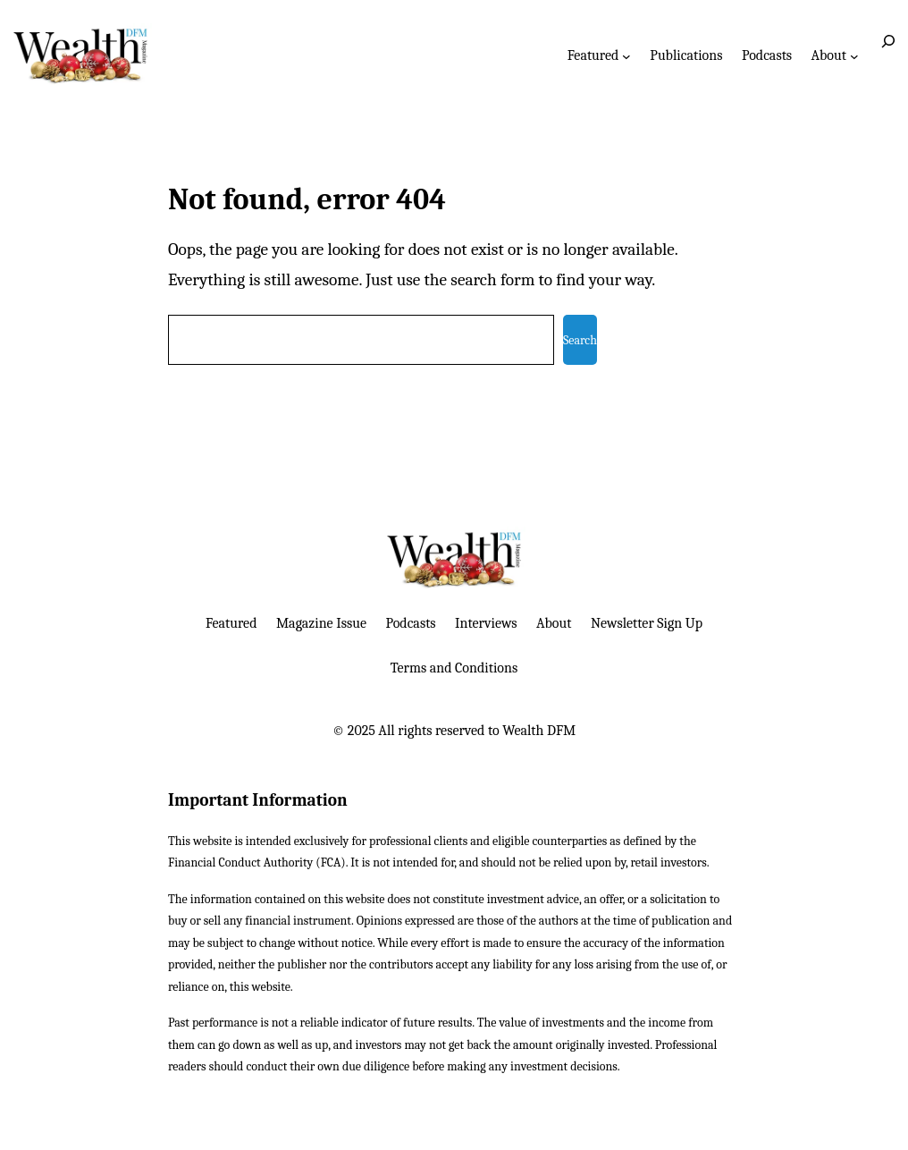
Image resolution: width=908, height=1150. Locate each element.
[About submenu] (854, 55)
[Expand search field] (888, 55)
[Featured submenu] (626, 55)
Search (580, 340)
